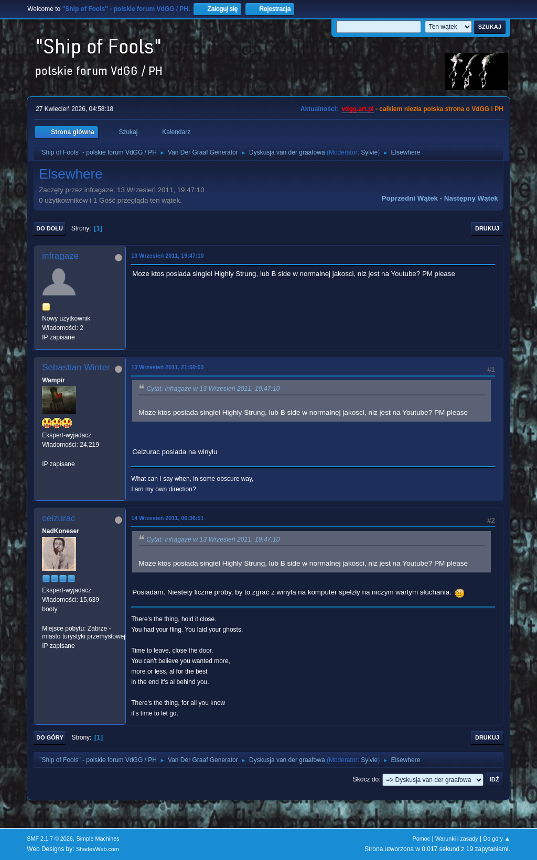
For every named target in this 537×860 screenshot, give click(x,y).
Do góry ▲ (496, 838)
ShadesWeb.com (97, 849)
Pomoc (422, 838)
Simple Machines (98, 838)
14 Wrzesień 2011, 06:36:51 (167, 518)
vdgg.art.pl (357, 109)
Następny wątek (471, 198)
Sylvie (369, 152)
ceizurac (58, 518)
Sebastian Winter (76, 367)
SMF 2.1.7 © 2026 (50, 838)
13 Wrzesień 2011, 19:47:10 (167, 255)
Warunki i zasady (456, 838)
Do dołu (49, 228)
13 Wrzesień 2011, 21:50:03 (167, 367)
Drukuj (487, 228)
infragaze (60, 256)
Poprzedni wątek (410, 198)
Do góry (49, 737)
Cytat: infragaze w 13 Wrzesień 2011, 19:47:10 (213, 388)
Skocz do (366, 779)
